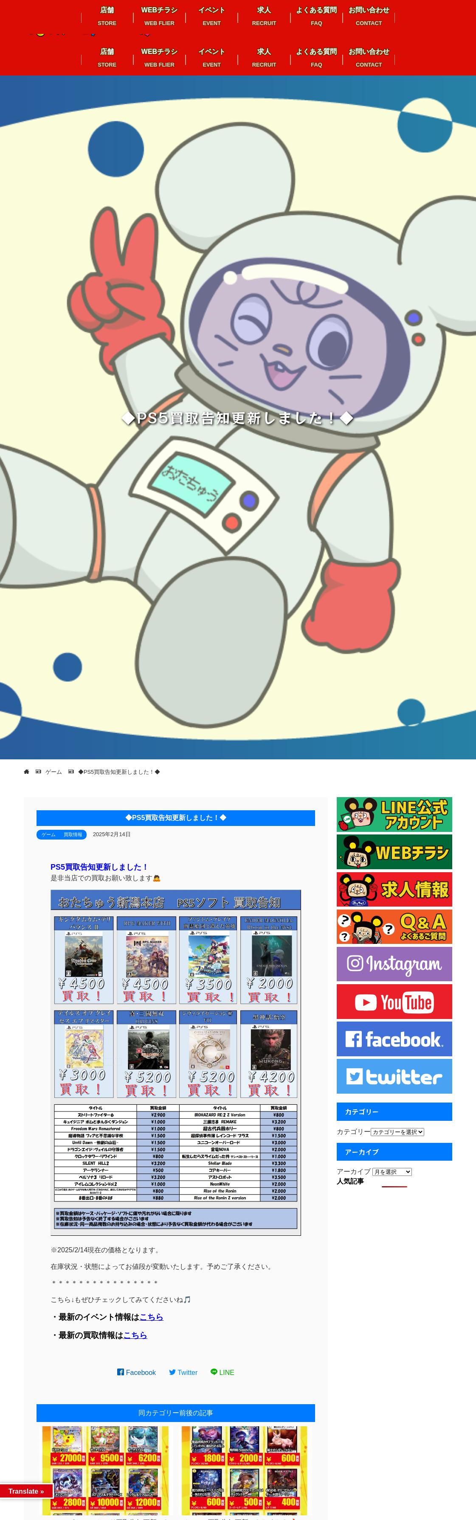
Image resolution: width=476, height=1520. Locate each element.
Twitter (183, 1372)
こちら (151, 1317)
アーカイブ (354, 1171)
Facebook (136, 1372)
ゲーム (49, 834)
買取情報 (73, 834)
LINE (222, 1372)
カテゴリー (354, 1131)
